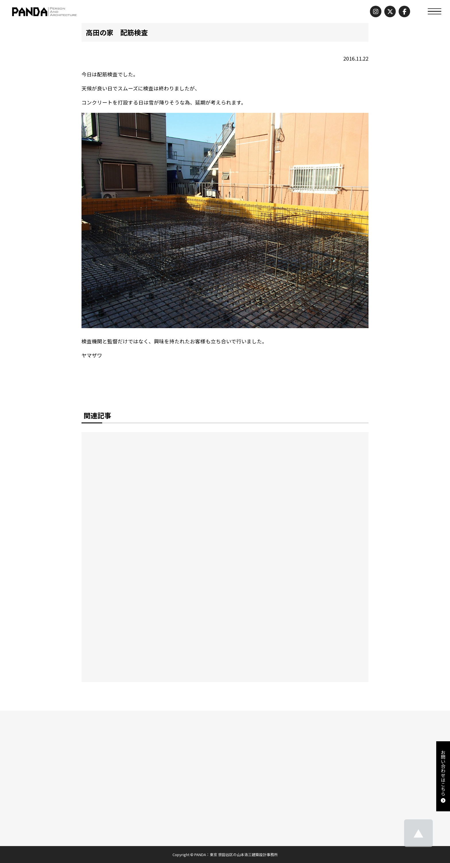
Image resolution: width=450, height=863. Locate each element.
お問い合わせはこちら (443, 776)
